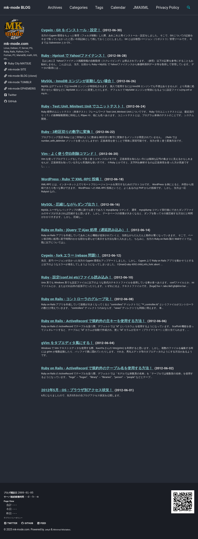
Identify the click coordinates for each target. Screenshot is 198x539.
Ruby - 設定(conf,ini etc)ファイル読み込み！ (84, 309)
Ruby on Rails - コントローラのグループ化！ (85, 337)
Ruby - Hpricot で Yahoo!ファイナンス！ (80, 58)
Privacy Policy (165, 7)
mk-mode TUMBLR (17, 89)
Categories (77, 7)
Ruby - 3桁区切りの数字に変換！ (73, 142)
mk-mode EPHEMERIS (20, 95)
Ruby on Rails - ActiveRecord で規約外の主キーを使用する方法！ (104, 365)
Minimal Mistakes (64, 529)
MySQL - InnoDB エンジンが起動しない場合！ (86, 86)
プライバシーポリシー (15, 518)
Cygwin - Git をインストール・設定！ (78, 30)
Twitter (10, 102)
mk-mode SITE (15, 76)
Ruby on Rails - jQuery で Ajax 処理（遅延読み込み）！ (94, 253)
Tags (97, 7)
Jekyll (48, 529)
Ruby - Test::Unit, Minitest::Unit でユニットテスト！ (92, 113)
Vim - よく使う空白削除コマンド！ (76, 169)
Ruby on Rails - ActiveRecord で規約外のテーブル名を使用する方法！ (109, 421)
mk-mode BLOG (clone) (20, 82)
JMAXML (138, 7)
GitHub (10, 108)
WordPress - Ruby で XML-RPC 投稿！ (78, 197)
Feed (47, 523)
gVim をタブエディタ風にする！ (74, 393)
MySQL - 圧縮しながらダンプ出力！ (77, 225)
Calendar (116, 7)
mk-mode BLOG (17, 7)
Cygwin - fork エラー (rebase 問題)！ (77, 281)
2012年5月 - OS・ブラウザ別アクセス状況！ (85, 454)
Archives (53, 7)
